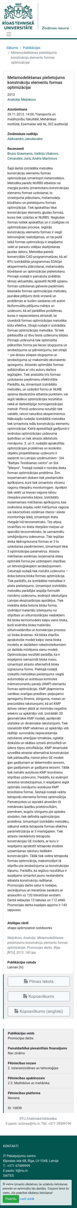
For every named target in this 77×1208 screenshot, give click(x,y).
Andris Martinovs (44, 158)
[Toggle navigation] (9, 34)
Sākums (12, 48)
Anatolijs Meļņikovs (21, 100)
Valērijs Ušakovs (46, 154)
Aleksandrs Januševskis (25, 139)
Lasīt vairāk (27, 1198)
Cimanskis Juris (19, 158)
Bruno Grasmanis (20, 154)
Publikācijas (31, 48)
